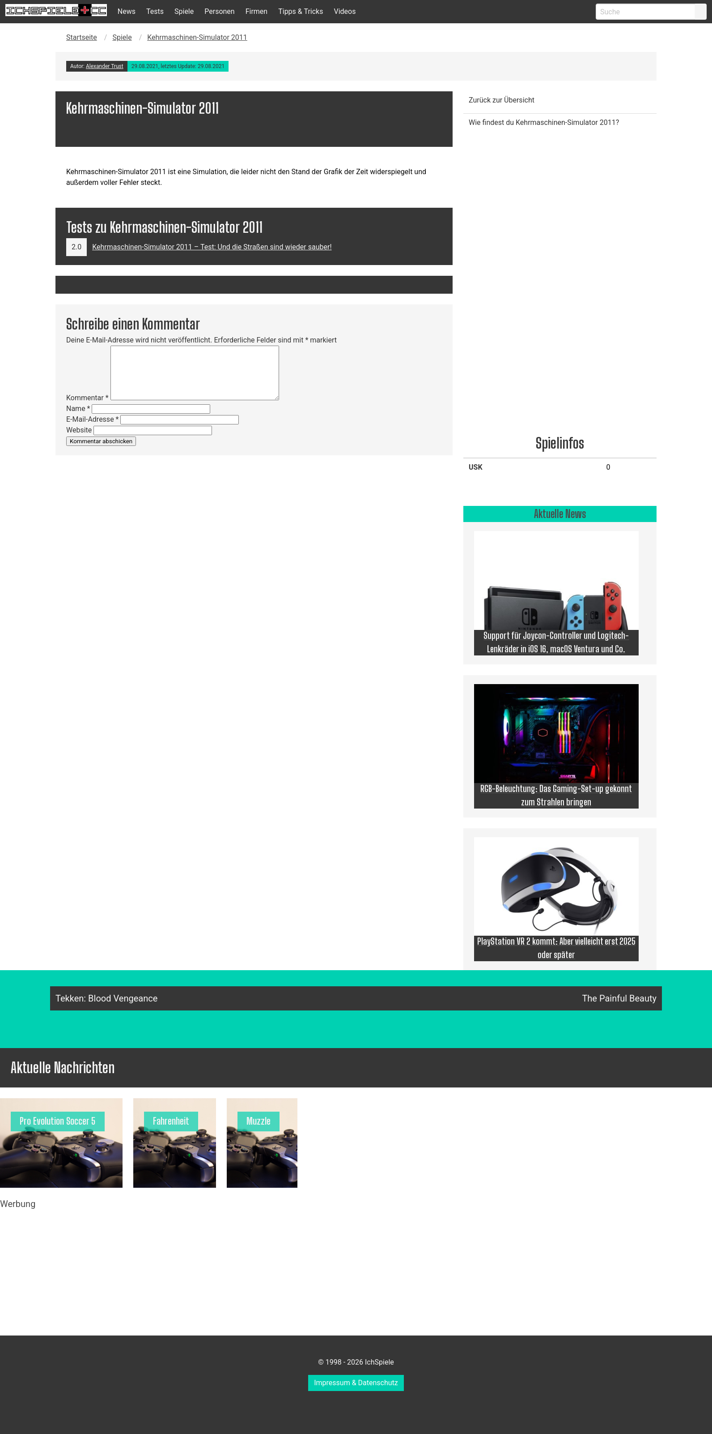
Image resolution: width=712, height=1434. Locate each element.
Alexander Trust (104, 66)
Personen (219, 11)
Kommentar (87, 398)
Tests (155, 11)
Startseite (81, 37)
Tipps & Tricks (300, 11)
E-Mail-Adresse (92, 419)
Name (78, 408)
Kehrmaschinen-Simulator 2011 (197, 37)
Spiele (184, 11)
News (127, 11)
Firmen (257, 11)
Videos (345, 11)
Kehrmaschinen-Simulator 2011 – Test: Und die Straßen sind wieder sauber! (211, 247)
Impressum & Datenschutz (356, 1382)
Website (79, 430)
